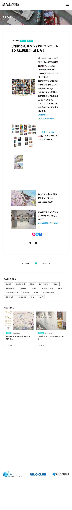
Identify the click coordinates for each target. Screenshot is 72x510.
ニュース (23, 41)
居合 (32, 298)
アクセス (55, 285)
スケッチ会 (26, 294)
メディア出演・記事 (48, 294)
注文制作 (8, 285)
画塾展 (32, 285)
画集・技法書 (9, 298)
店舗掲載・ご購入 (11, 289)
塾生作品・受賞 (20, 285)
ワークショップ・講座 (47, 289)
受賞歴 (36, 294)
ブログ (41, 298)
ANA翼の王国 (22, 298)
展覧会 (30, 41)
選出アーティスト (48, 132)
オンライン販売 (43, 285)
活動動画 (23, 289)
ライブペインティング (12, 294)
